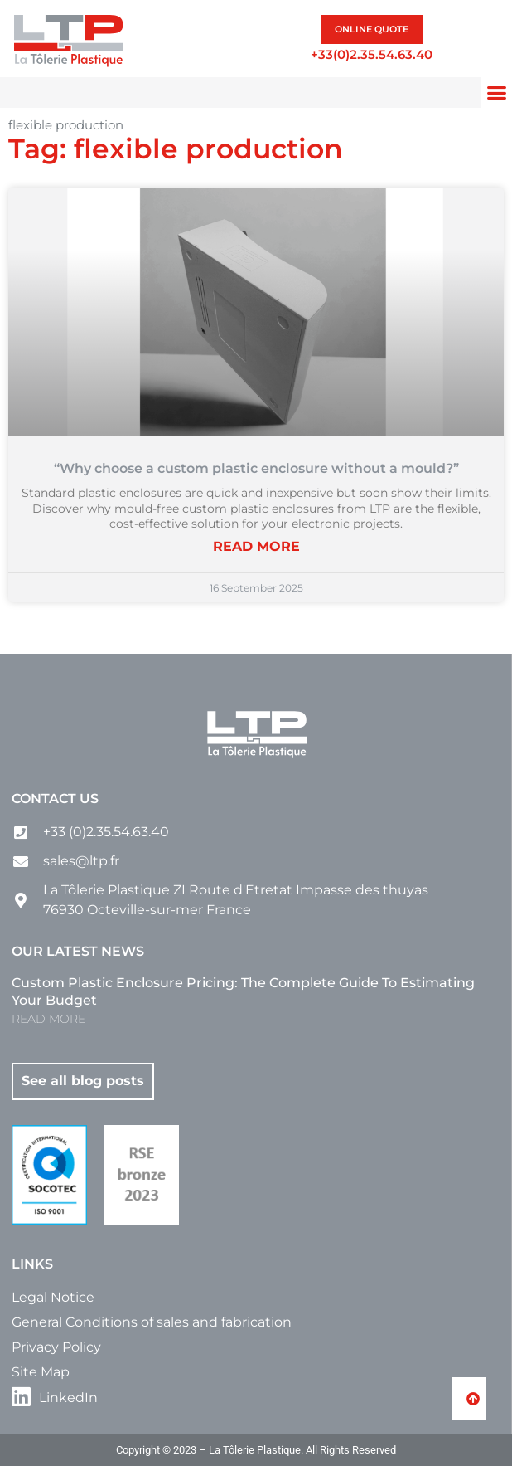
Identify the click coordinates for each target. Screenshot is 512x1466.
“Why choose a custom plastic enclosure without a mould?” (256, 468)
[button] (497, 93)
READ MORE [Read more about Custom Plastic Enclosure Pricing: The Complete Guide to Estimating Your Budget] (48, 1018)
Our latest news (78, 951)
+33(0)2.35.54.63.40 (371, 54)
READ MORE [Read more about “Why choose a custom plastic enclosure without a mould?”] (256, 546)
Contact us (55, 798)
